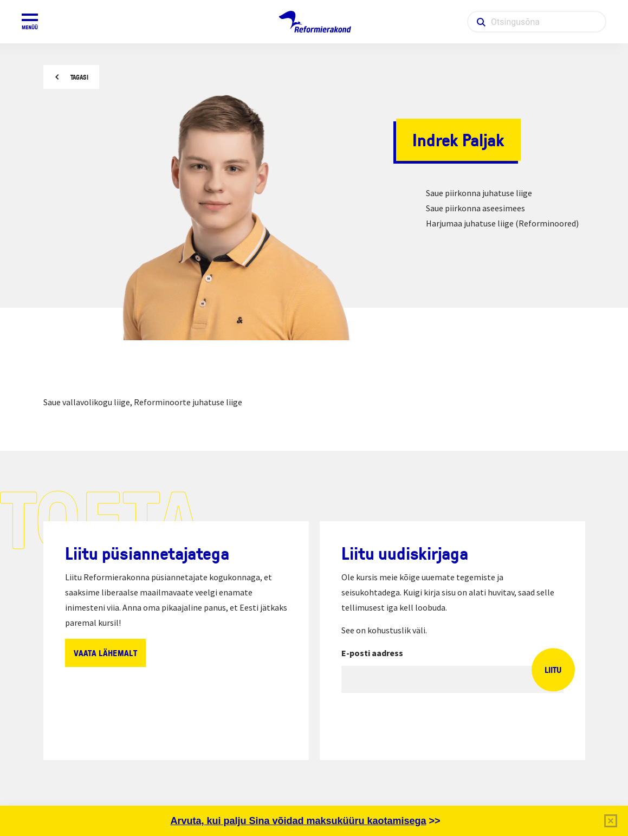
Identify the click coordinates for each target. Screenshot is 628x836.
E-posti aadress (372, 652)
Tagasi (79, 77)
